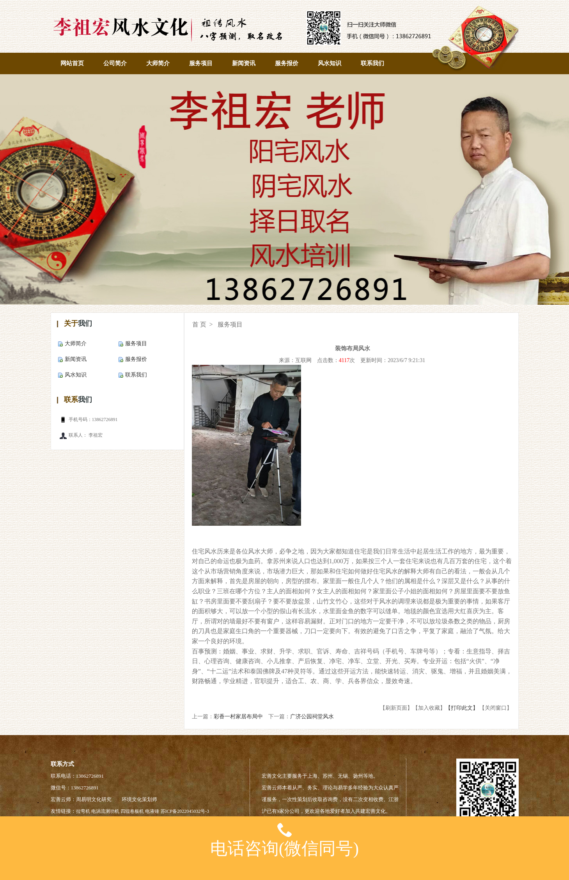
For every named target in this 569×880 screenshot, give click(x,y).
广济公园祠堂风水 (312, 716)
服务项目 (201, 63)
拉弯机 (83, 811)
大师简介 (158, 63)
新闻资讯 (243, 63)
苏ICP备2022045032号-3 (185, 811)
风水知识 (329, 63)
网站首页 (72, 63)
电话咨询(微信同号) (284, 837)
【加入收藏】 (429, 708)
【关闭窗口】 (495, 708)
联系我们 (372, 63)
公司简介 (115, 63)
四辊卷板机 (132, 811)
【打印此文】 (461, 708)
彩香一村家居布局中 (238, 716)
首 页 (199, 324)
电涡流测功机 (105, 811)
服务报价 (286, 63)
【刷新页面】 (396, 708)
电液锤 (152, 811)
